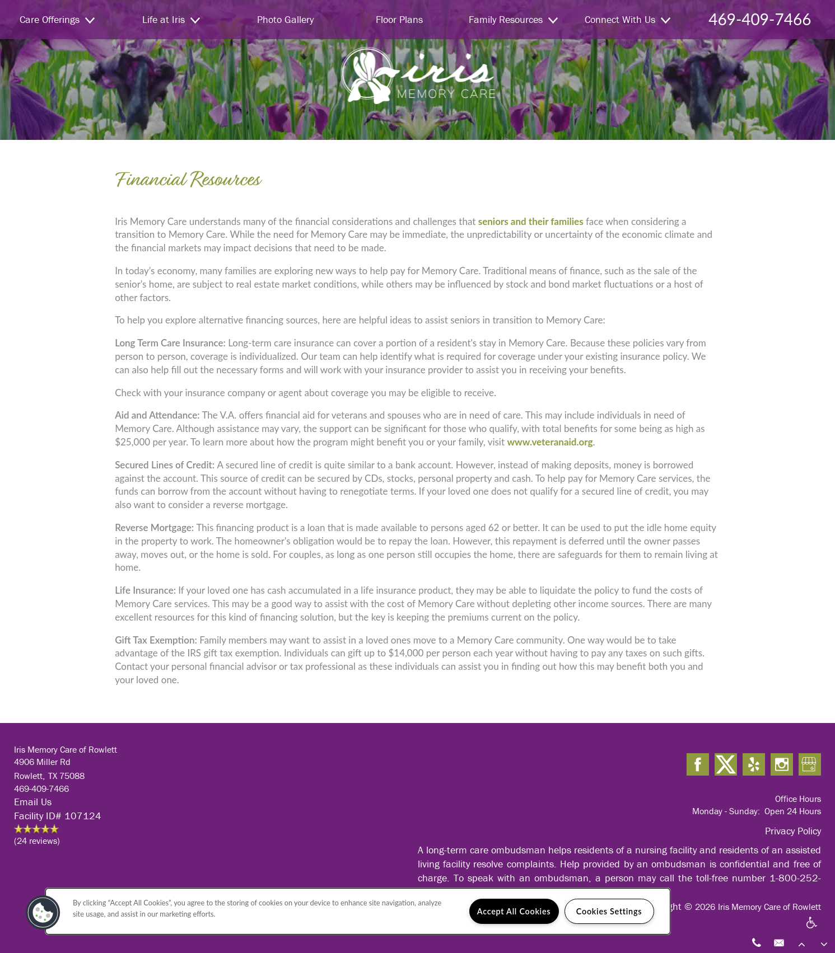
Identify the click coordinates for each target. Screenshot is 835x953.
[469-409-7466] (756, 942)
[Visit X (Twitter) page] (726, 765)
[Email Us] (779, 942)
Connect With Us (627, 19)
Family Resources (513, 19)
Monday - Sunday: (726, 810)
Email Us (33, 801)
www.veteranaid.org (550, 442)
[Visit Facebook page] (698, 765)
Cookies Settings (609, 911)
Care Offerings (57, 19)
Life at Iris (171, 19)
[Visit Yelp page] (754, 765)
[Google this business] (810, 765)
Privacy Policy (793, 830)
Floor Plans (399, 19)
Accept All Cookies (514, 911)
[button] (43, 913)
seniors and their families (531, 221)
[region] (358, 911)
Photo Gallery (285, 19)
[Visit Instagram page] (782, 765)
